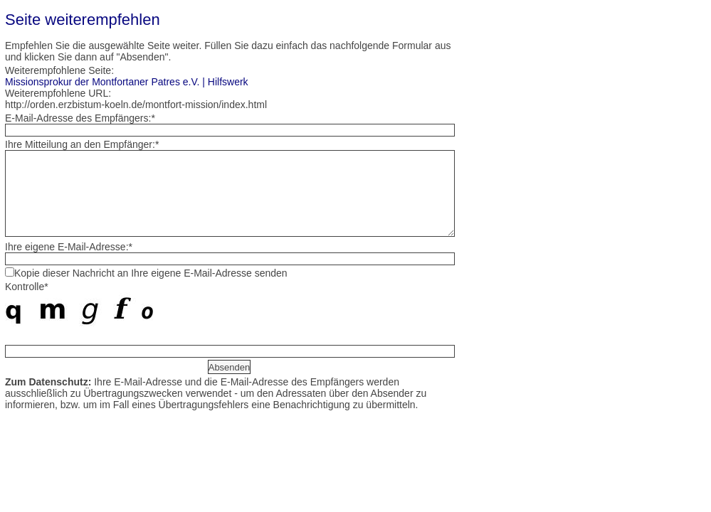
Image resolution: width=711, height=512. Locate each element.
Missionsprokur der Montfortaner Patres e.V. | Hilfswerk (126, 81)
